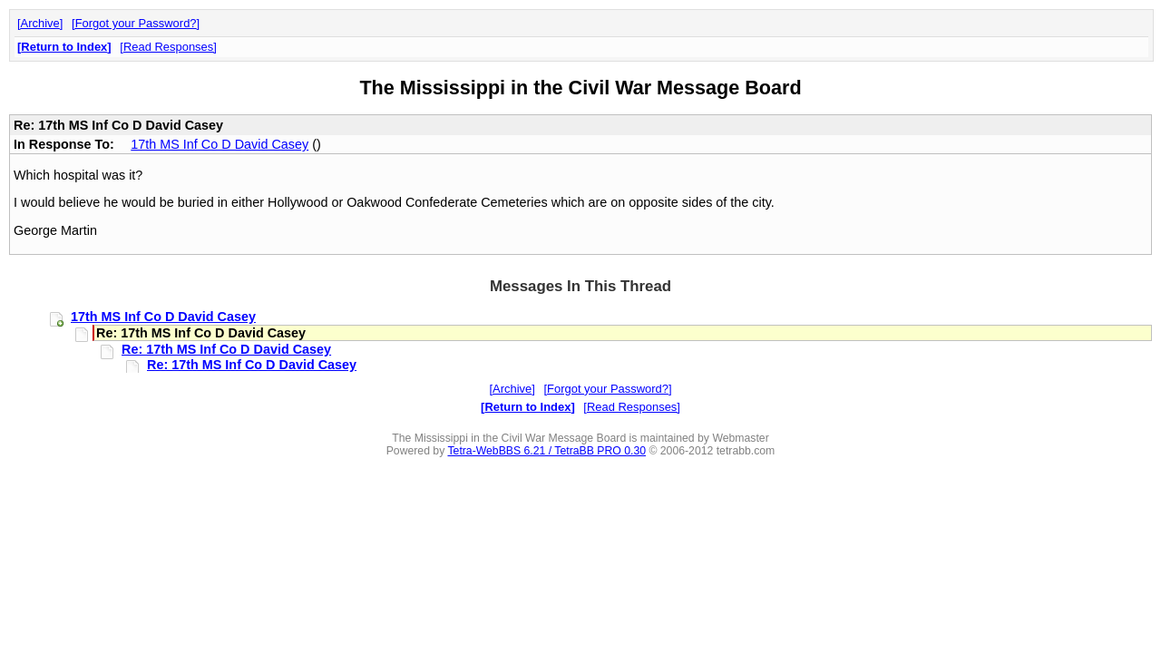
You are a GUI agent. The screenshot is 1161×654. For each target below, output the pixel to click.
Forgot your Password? (136, 23)
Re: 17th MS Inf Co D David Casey (226, 349)
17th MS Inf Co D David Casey (219, 144)
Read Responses (168, 47)
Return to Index (64, 47)
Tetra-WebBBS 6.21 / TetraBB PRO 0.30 (546, 450)
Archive (40, 23)
